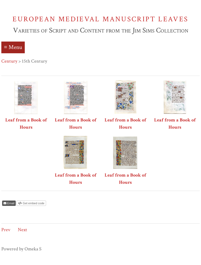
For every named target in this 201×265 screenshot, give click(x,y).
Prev (5, 230)
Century (9, 61)
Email (10, 203)
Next (22, 230)
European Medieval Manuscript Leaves (100, 19)
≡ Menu (13, 47)
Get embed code (33, 203)
